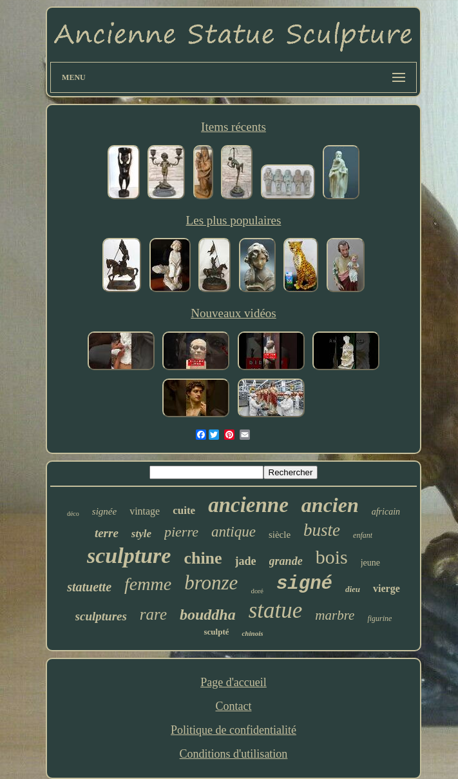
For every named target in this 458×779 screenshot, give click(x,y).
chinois (252, 633)
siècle (280, 534)
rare (153, 614)
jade (245, 561)
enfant (362, 535)
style (141, 534)
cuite (184, 510)
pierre (181, 532)
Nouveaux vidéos (233, 313)
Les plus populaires (233, 220)
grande (286, 561)
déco (73, 513)
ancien (330, 505)
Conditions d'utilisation (234, 753)
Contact (233, 706)
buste (321, 530)
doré (257, 591)
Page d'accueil (233, 682)
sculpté (216, 631)
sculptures (101, 616)
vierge (386, 588)
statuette (89, 587)
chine (203, 558)
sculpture (129, 555)
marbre (334, 615)
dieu (352, 589)
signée (104, 511)
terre (107, 533)
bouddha (208, 614)
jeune (370, 562)
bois (332, 556)
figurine (379, 618)
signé (304, 584)
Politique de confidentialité (233, 730)
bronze (211, 582)
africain (386, 512)
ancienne (248, 505)
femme (147, 584)
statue (276, 610)
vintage (144, 511)
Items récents (233, 126)
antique (233, 532)
